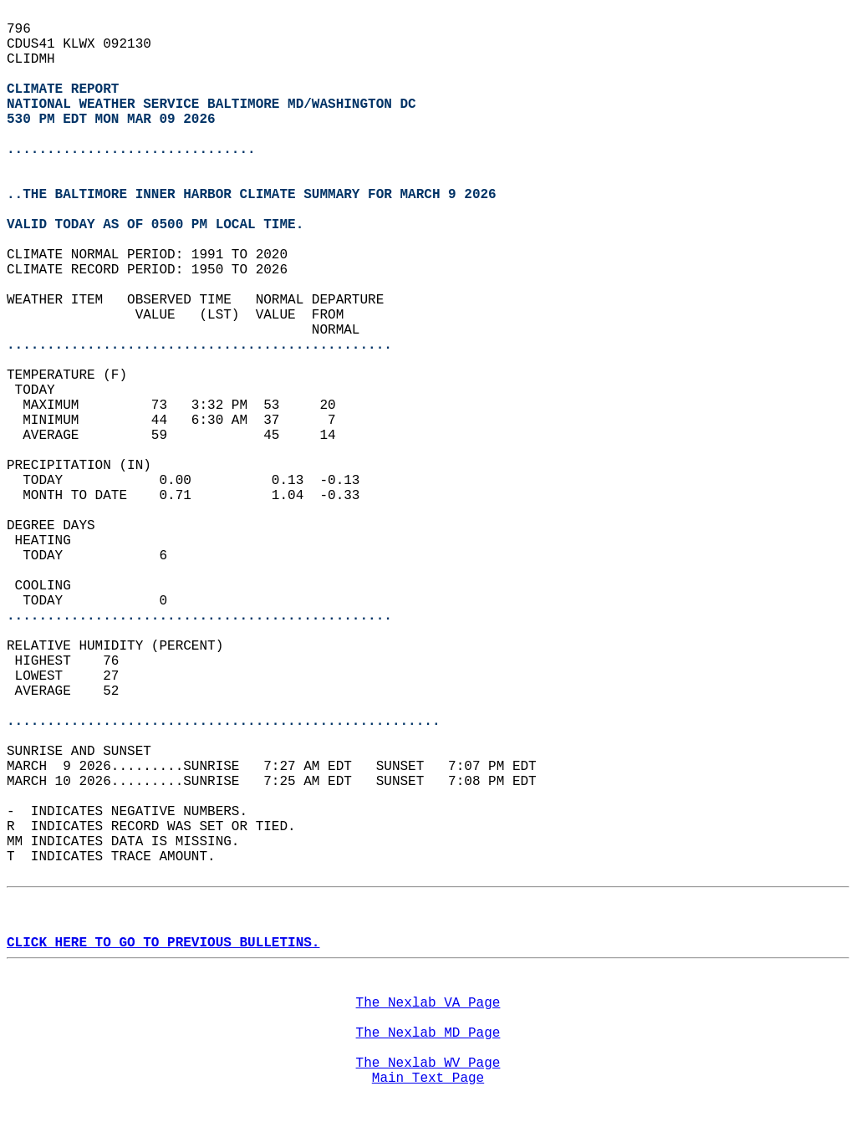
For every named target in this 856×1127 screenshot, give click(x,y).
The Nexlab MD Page (428, 1033)
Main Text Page (428, 1078)
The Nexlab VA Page (428, 1003)
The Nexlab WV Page (428, 1063)
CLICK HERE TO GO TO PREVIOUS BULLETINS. (163, 943)
